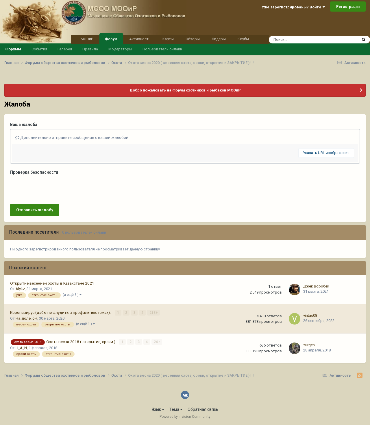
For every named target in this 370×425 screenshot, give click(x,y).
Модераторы (120, 49)
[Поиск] (302, 39)
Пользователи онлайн (162, 49)
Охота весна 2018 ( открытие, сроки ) (81, 341)
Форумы (13, 49)
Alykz (20, 289)
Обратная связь (203, 409)
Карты (168, 39)
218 (153, 313)
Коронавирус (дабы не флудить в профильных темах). (61, 312)
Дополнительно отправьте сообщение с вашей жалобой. (72, 137)
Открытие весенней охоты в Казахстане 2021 (52, 283)
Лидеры (219, 39)
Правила (90, 49)
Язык (158, 409)
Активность (140, 39)
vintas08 (310, 315)
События (39, 49)
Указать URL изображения (326, 153)
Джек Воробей (316, 286)
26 (157, 342)
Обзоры (193, 39)
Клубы (243, 39)
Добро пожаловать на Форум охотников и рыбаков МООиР (185, 90)
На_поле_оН (26, 318)
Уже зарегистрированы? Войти (293, 7)
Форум (111, 38)
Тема (175, 409)
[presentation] (54, 188)
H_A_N (21, 348)
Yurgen (309, 345)
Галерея (65, 49)
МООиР (87, 39)
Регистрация (348, 6)
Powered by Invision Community (185, 417)
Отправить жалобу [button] (34, 210)
